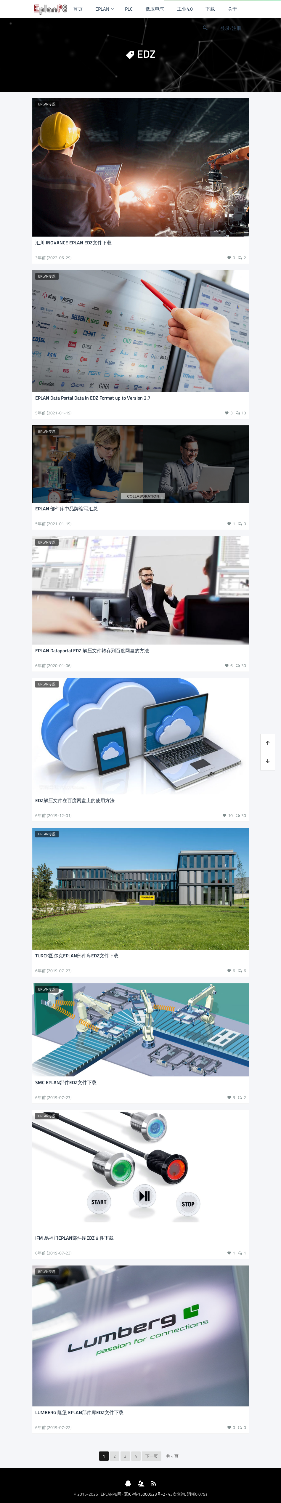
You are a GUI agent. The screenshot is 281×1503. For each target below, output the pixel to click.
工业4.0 (185, 8)
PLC (129, 8)
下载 (210, 8)
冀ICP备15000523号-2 (144, 1494)
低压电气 (154, 8)
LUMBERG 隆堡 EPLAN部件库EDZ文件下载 (79, 1412)
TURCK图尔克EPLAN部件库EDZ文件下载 (76, 955)
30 (243, 665)
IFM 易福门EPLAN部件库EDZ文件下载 (74, 1237)
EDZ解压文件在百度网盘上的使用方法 (75, 800)
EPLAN (102, 8)
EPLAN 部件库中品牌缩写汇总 (66, 508)
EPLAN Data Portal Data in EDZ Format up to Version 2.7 (92, 397)
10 (243, 413)
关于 (232, 8)
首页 (78, 8)
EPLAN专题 (47, 104)
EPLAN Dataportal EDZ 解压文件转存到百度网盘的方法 (92, 650)
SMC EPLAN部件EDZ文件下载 (66, 1082)
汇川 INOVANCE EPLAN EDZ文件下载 (73, 242)
